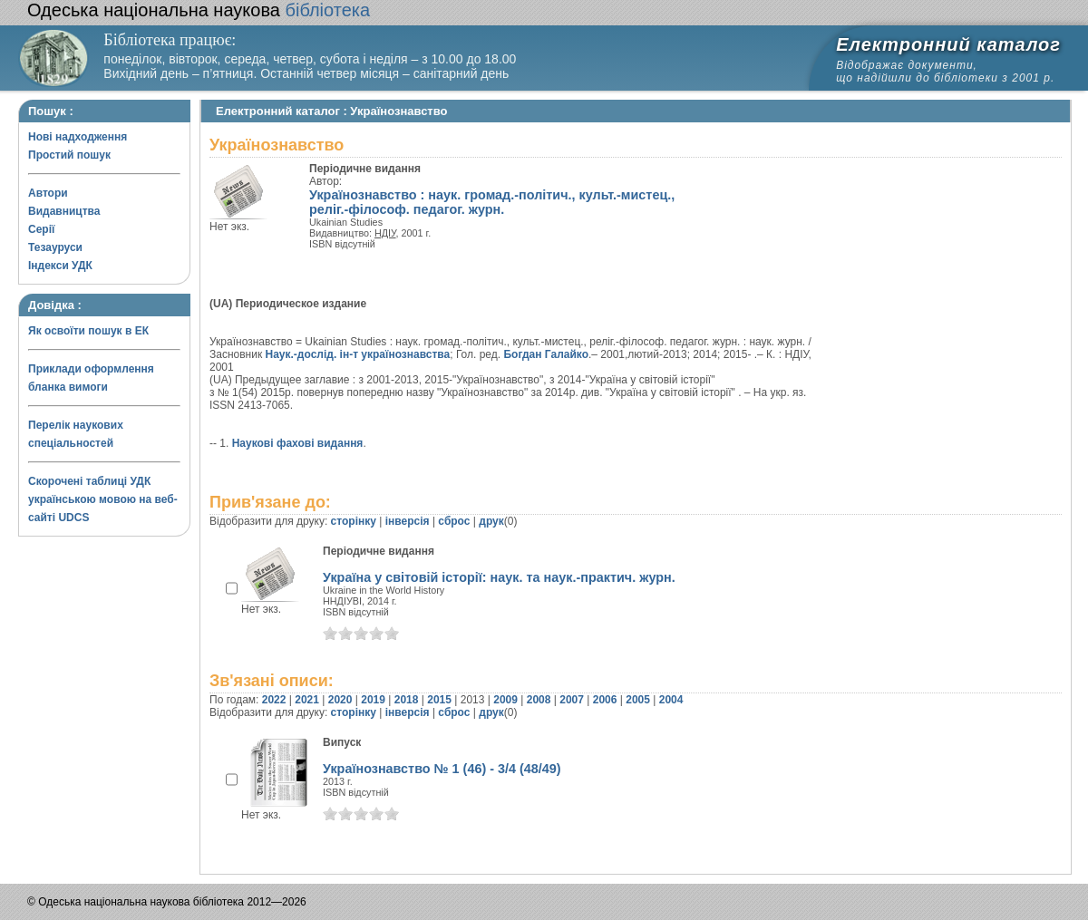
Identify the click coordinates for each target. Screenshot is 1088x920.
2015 (439, 699)
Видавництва (64, 211)
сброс (454, 521)
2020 (340, 699)
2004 (671, 699)
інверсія (407, 521)
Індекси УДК (60, 265)
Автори (48, 193)
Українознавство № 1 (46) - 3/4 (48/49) (442, 768)
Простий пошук (69, 155)
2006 (605, 699)
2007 (571, 699)
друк (491, 521)
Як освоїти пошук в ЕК (88, 330)
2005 (638, 699)
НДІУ (385, 233)
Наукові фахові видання (298, 443)
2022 (274, 699)
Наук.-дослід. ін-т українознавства (358, 354)
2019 (373, 699)
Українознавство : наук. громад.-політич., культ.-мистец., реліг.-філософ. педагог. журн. (492, 202)
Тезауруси (55, 247)
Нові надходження (77, 137)
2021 (307, 699)
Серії (41, 229)
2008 (539, 699)
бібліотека (198, 10)
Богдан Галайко (545, 354)
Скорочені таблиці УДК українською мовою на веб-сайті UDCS (103, 499)
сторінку (353, 521)
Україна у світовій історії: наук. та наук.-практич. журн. (499, 577)
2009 (505, 699)
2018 (406, 699)
